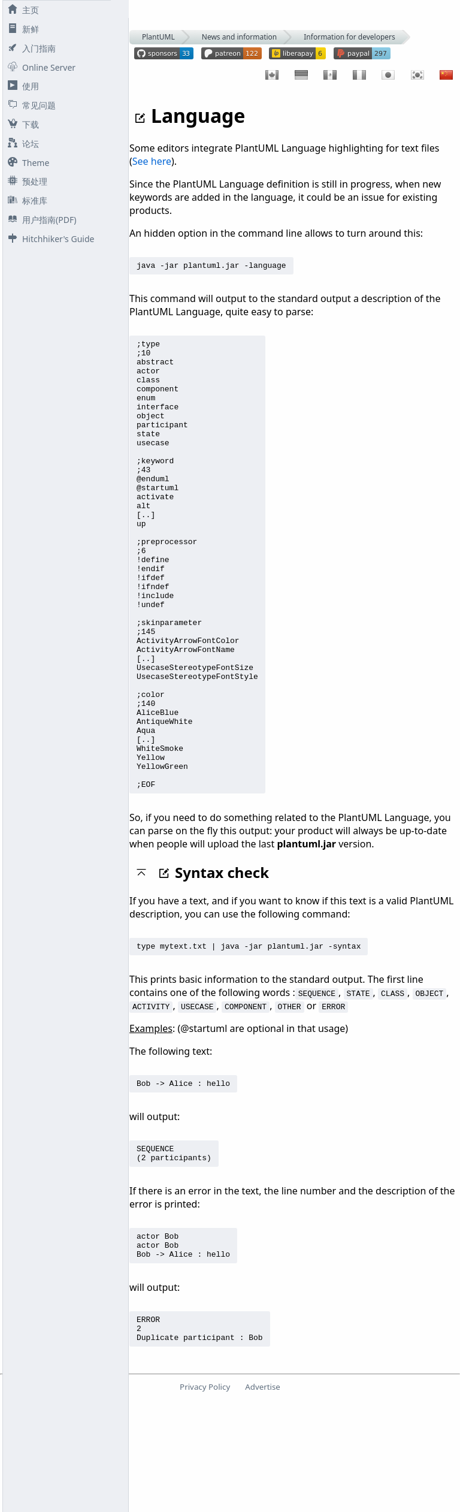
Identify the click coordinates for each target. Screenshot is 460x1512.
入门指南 (29, 48)
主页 (21, 10)
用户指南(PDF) (39, 219)
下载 (21, 124)
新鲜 (21, 29)
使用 (21, 86)
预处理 (25, 181)
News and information (239, 37)
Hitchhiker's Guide (48, 239)
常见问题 (29, 105)
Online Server (39, 67)
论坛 (21, 143)
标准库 (25, 200)
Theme (26, 162)
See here (151, 161)
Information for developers (349, 37)
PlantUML (158, 37)
